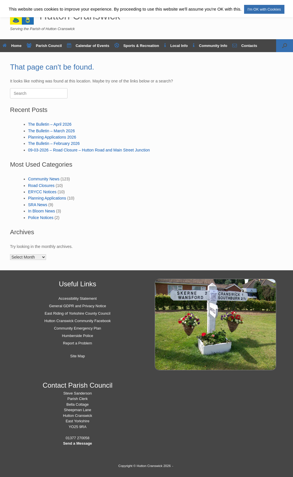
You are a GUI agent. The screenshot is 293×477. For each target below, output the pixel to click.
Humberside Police (77, 336)
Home (12, 46)
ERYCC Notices (42, 192)
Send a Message (77, 443)
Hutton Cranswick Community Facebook (77, 321)
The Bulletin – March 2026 (51, 131)
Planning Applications (47, 198)
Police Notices (41, 217)
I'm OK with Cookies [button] (264, 9)
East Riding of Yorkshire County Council (77, 313)
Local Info (176, 46)
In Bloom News (41, 211)
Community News (44, 179)
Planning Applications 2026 (52, 137)
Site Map (77, 356)
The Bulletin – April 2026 (50, 124)
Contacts (244, 46)
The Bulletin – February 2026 (54, 143)
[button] (284, 45)
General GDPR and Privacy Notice (77, 306)
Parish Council (44, 46)
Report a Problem (77, 343)
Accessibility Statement (77, 298)
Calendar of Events (88, 46)
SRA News (37, 204)
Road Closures (41, 185)
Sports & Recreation (136, 46)
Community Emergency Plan (77, 328)
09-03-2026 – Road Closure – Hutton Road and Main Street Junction (89, 150)
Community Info (210, 46)
